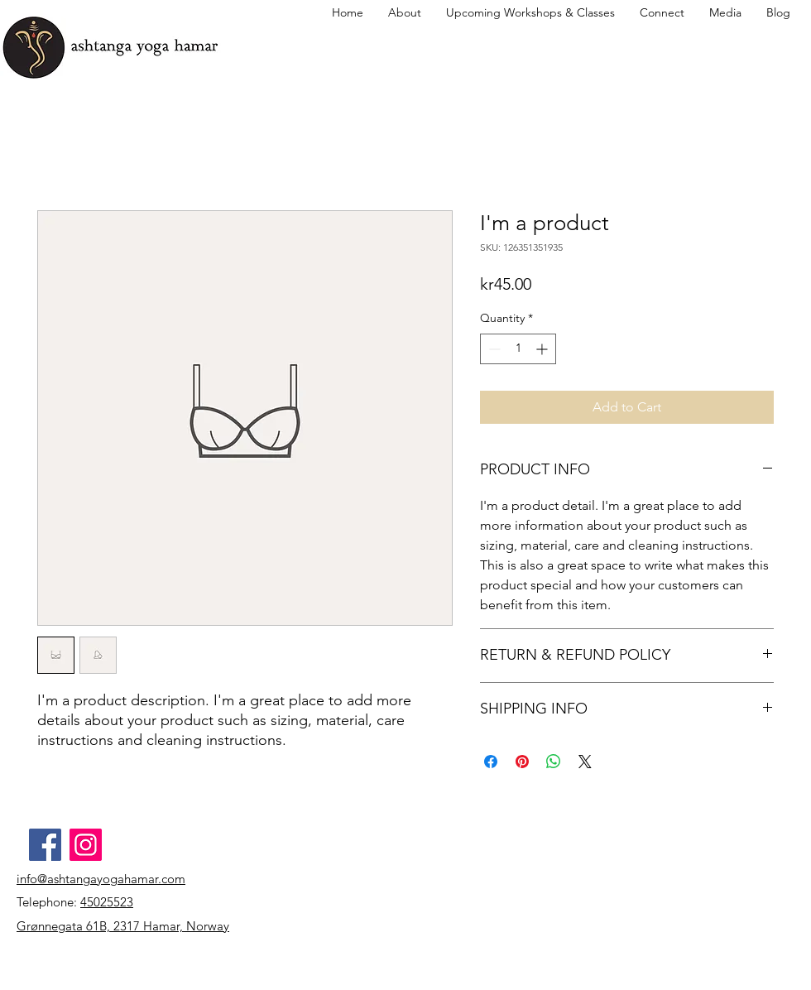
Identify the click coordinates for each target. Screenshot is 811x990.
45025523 (106, 902)
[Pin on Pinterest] (522, 761)
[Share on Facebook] (491, 761)
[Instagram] (86, 845)
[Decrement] (492, 348)
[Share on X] (585, 761)
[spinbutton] (518, 348)
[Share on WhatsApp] (554, 761)
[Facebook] (45, 845)
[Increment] (543, 348)
